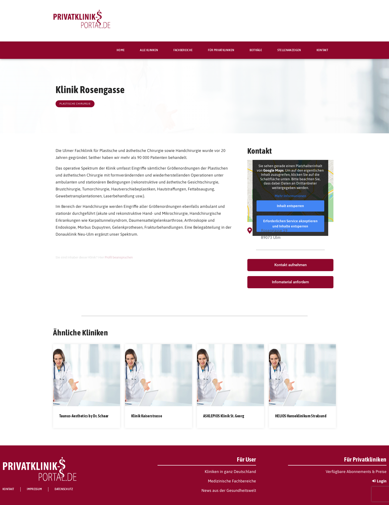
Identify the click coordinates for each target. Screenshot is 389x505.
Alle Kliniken (149, 50)
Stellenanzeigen (289, 50)
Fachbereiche (183, 50)
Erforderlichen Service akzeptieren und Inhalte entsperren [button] (290, 223)
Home (121, 50)
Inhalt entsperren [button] (290, 206)
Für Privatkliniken (221, 50)
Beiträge (256, 50)
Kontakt (322, 50)
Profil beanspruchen (119, 257)
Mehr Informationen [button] (290, 196)
